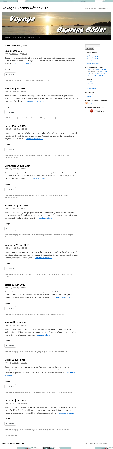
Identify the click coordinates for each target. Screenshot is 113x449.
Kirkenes (36, 314)
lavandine (90, 69)
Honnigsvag (37, 352)
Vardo (47, 314)
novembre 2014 (91, 88)
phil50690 (25, 46)
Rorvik (60, 195)
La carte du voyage (18, 37)
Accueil (7, 37)
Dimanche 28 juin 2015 (18, 165)
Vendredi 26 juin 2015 (17, 245)
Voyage (14, 80)
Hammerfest (30, 274)
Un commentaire (61, 118)
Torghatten (66, 195)
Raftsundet (48, 235)
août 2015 (90, 82)
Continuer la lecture (22, 63)
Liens (38, 37)
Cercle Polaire (39, 195)
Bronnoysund (30, 195)
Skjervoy (56, 274)
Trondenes (54, 392)
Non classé (90, 94)
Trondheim (65, 155)
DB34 (89, 73)
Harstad (28, 235)
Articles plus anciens (12, 435)
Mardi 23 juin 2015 (15, 360)
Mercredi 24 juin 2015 (17, 322)
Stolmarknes (57, 235)
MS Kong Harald (44, 118)
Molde (54, 155)
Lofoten (40, 430)
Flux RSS (89, 103)
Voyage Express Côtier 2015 (25, 8)
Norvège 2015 (103, 71)
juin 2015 (89, 86)
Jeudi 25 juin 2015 (15, 284)
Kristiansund (47, 155)
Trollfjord (70, 235)
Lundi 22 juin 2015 (15, 400)
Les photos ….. (13, 51)
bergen (28, 118)
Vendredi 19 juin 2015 (100, 73)
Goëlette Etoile (31, 155)
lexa (88, 75)
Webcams (30, 37)
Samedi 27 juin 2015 (16, 205)
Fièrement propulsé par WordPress (97, 443)
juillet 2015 (90, 84)
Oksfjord (50, 274)
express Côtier (30, 80)
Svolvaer (64, 235)
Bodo (28, 430)
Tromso (62, 274)
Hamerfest (29, 352)
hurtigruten (34, 118)
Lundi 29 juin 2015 (15, 126)
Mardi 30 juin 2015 (15, 88)
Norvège (52, 118)
